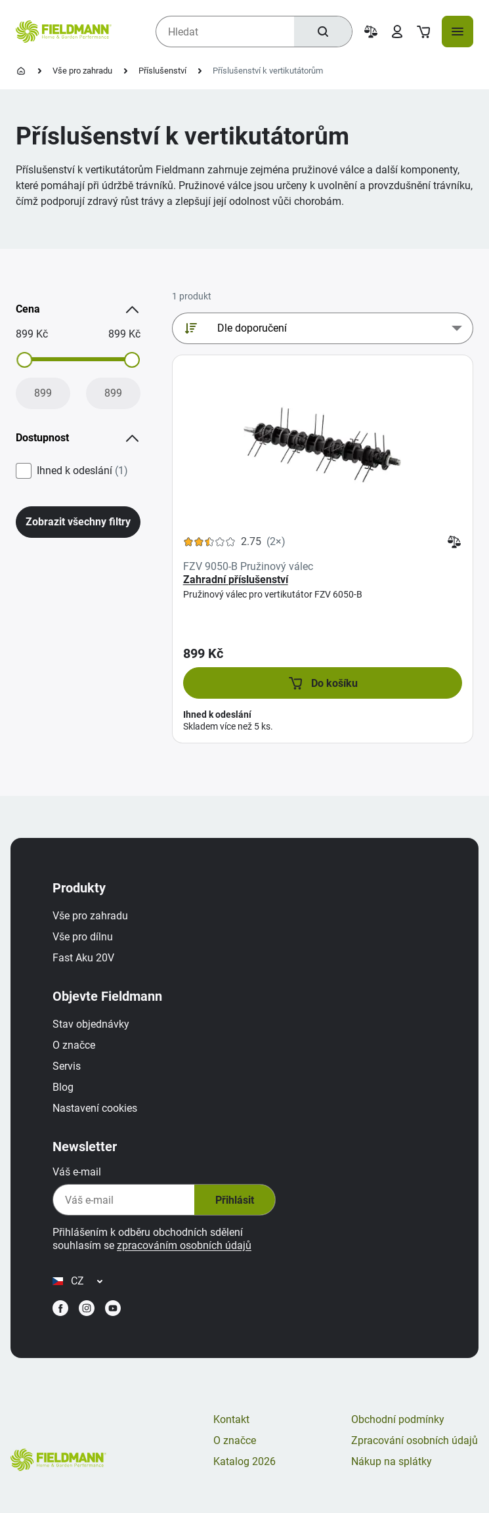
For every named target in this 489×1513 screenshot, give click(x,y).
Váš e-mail (77, 1172)
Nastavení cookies (95, 1108)
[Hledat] (323, 31)
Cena (78, 309)
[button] (322, 683)
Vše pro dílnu (83, 937)
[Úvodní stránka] (21, 71)
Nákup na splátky (391, 1461)
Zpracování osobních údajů (414, 1440)
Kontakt (231, 1419)
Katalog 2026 (244, 1461)
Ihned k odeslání (82, 470)
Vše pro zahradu (82, 71)
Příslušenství (162, 71)
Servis (67, 1066)
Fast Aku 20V (83, 958)
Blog (63, 1087)
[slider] (24, 360)
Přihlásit (234, 1200)
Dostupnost (78, 438)
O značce (74, 1045)
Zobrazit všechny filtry (78, 521)
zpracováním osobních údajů (184, 1245)
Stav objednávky (91, 1024)
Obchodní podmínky (397, 1419)
